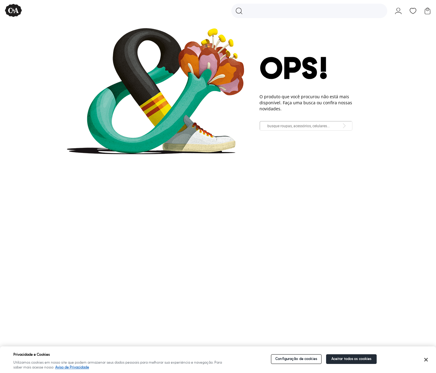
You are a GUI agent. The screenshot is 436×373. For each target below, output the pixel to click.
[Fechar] (425, 359)
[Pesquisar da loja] (344, 126)
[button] (309, 11)
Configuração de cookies (296, 359)
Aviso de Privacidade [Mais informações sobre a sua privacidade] (72, 367)
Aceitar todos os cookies (351, 359)
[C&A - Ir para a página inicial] (13, 11)
